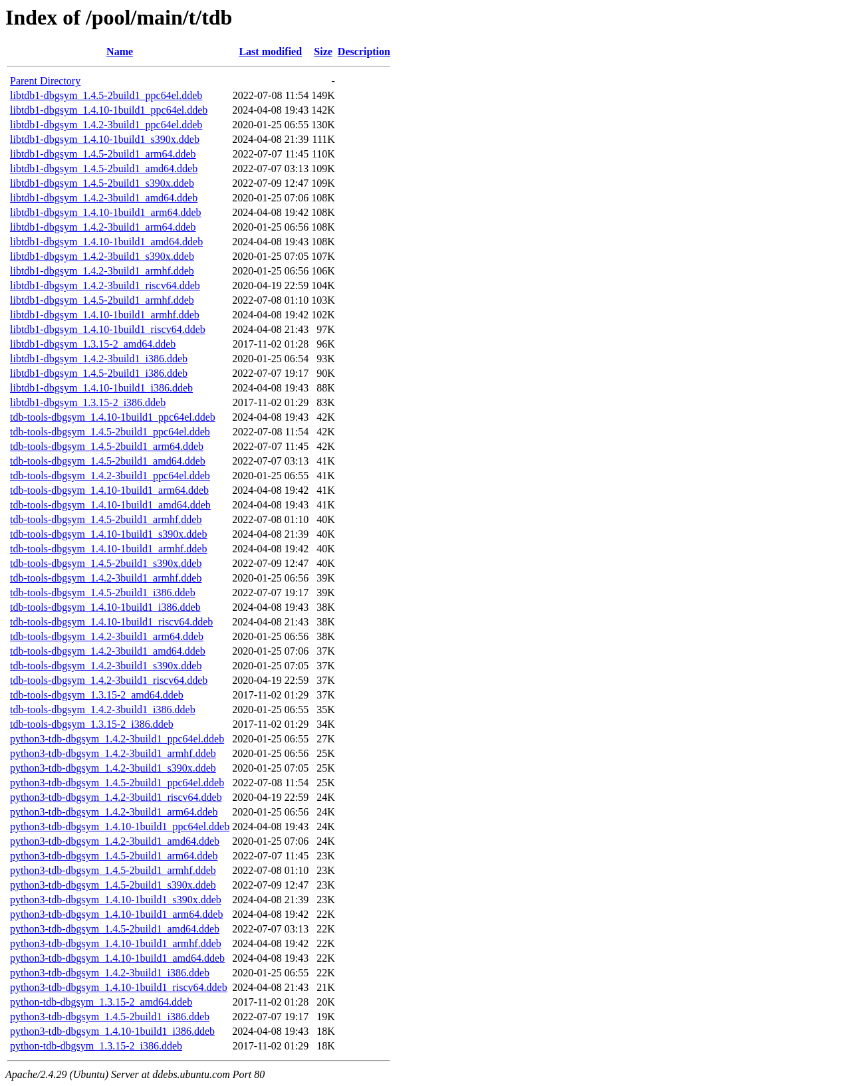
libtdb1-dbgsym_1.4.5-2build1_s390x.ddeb (102, 183)
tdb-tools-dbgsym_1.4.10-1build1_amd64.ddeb (110, 504)
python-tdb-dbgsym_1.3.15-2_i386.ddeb (96, 1045)
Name (119, 51)
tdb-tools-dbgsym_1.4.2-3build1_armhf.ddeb (105, 578)
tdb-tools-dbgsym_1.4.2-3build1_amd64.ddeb (107, 651)
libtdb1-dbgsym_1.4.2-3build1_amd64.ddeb (103, 197)
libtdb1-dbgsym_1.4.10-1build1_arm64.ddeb (105, 212)
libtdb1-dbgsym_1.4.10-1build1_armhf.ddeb (104, 314)
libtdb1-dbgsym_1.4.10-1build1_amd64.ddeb (106, 241)
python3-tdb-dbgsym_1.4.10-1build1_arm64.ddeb (116, 914)
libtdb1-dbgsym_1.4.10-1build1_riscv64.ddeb (107, 329)
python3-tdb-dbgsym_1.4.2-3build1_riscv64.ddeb (116, 797)
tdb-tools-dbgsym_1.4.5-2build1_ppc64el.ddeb (110, 431)
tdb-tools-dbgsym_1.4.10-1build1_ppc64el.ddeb (112, 417)
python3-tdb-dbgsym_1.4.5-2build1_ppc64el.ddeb (117, 782)
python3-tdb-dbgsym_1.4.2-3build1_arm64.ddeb (113, 811)
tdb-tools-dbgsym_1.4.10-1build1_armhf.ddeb (108, 548)
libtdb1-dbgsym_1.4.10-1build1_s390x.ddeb (104, 139)
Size (323, 51)
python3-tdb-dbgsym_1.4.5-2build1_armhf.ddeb (113, 870)
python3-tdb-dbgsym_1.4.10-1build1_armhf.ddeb (115, 943)
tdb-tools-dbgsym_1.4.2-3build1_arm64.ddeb (106, 636)
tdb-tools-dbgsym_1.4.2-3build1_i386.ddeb (102, 709)
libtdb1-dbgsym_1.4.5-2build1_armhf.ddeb (102, 300)
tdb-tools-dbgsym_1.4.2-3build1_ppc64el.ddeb (110, 475)
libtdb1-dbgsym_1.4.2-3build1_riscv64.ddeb (105, 285)
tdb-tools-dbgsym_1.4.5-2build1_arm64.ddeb (106, 446)
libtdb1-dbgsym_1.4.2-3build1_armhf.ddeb (102, 270)
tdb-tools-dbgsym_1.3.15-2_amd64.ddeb (96, 695)
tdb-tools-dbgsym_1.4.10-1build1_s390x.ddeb (108, 534)
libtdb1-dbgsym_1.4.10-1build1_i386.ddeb (101, 387)
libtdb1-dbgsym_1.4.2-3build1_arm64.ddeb (103, 227)
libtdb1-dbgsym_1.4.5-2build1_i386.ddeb (98, 373)
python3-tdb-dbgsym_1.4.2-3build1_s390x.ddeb (113, 768)
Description (364, 51)
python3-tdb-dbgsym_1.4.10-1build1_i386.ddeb (112, 1031)
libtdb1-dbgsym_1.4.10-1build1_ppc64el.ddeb (108, 110)
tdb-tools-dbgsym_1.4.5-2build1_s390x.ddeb (105, 563)
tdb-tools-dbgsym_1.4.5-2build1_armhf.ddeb (105, 519)
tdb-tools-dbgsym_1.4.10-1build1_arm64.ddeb (109, 490)
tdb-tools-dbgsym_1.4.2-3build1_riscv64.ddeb (108, 680)
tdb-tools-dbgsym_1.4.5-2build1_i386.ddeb (102, 592)
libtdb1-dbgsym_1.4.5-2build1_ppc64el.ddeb (106, 95)
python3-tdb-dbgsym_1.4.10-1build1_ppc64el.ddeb (119, 826)
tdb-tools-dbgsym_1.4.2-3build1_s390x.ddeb (105, 665)
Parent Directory (45, 80)
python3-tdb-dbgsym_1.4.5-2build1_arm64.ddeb (113, 855)
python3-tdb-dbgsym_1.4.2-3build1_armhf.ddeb (113, 753)
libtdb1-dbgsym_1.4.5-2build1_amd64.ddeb (103, 168)
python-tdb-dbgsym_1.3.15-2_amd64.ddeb (101, 1002)
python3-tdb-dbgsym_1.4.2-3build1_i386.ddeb (109, 972)
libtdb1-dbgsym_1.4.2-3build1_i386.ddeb (98, 358)
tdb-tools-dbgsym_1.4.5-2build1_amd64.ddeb (107, 461)
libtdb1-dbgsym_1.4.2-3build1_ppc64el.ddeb (106, 124)
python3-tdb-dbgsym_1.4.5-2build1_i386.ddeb (109, 1016)
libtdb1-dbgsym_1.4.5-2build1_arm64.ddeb (103, 154)
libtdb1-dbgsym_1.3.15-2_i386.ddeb (88, 402)
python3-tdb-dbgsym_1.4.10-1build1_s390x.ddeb (115, 899)
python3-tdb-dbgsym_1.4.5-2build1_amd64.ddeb (114, 928)
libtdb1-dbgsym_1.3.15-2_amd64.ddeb (93, 344)
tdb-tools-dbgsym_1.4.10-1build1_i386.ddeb (105, 607)
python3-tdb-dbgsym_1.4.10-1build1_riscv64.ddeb (118, 987)
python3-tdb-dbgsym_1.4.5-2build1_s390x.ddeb (113, 885)
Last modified (270, 51)
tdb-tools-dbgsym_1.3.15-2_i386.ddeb (92, 724)
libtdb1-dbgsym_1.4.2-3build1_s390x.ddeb (102, 256)
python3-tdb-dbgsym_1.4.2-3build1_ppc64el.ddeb (117, 738)
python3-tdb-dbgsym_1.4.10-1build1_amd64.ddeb (117, 958)
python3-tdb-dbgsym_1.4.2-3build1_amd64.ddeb (114, 841)
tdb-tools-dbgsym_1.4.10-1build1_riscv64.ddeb (111, 621)
